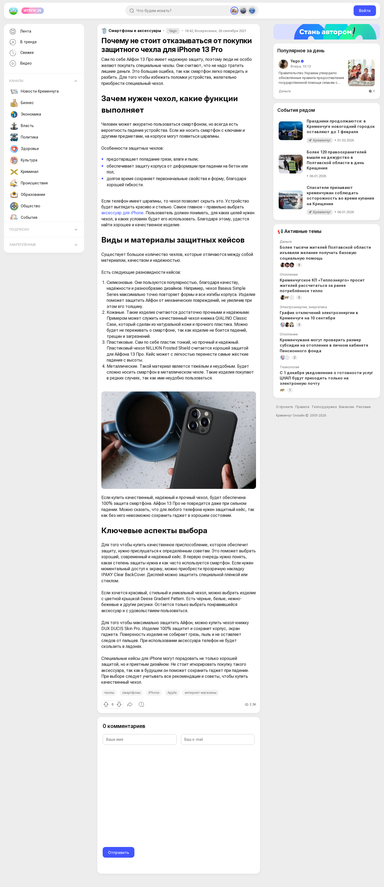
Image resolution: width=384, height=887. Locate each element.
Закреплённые (22, 245)
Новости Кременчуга (34, 92)
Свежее (21, 53)
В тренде (22, 42)
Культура (23, 160)
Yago (173, 31)
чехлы (109, 693)
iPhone (154, 693)
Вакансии (346, 407)
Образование (27, 195)
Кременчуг (322, 140)
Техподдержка (324, 407)
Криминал (24, 172)
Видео (20, 63)
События (23, 218)
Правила (302, 407)
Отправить (118, 852)
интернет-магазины (201, 693)
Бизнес (22, 103)
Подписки (19, 229)
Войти (365, 10)
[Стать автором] (326, 31)
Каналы (16, 81)
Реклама (363, 407)
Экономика (25, 114)
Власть (22, 126)
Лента (19, 31)
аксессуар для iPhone (122, 212)
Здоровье (24, 149)
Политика (24, 137)
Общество (25, 206)
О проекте (284, 407)
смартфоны (131, 693)
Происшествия (29, 183)
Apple (172, 693)
